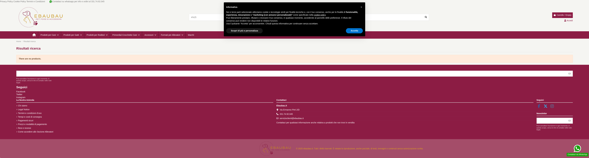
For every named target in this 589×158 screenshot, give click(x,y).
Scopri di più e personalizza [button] (244, 31)
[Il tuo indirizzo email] (291, 73)
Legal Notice (24, 109)
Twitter (19, 94)
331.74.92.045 (286, 114)
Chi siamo (22, 105)
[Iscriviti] (569, 73)
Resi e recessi (24, 128)
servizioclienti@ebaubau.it (292, 118)
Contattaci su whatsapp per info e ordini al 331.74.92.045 (76, 1)
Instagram (20, 97)
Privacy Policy (6, 1)
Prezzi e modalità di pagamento (32, 124)
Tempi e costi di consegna (30, 117)
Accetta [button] (354, 31)
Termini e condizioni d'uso (30, 113)
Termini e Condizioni (36, 1)
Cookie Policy (19, 1)
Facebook (20, 91)
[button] (49, 35)
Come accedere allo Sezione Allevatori (35, 132)
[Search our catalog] (426, 17)
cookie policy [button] (320, 15)
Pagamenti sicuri (25, 120)
